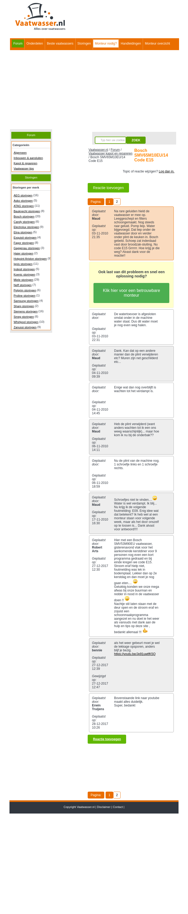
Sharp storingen (24, 306)
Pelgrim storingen (25, 290)
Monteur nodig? (106, 43)
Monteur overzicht (157, 43)
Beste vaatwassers (60, 43)
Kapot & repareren (25, 163)
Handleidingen (131, 43)
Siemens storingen (26, 311)
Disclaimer (103, 807)
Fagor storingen (24, 242)
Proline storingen (25, 295)
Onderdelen (34, 43)
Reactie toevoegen (108, 188)
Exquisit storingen (25, 237)
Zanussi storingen (25, 327)
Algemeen (20, 152)
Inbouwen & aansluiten (28, 158)
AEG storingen (23, 195)
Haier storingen (23, 253)
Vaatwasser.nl (98, 150)
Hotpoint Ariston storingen (30, 258)
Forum (18, 43)
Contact (118, 807)
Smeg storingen (24, 316)
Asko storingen (23, 200)
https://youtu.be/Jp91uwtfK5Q (134, 654)
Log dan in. (166, 171)
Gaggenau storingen (27, 248)
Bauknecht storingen (27, 211)
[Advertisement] (94, 90)
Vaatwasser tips (24, 168)
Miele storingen (23, 279)
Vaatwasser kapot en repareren (110, 153)
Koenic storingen (24, 274)
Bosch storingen (24, 216)
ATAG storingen (24, 206)
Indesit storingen (24, 269)
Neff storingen (23, 285)
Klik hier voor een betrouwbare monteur (131, 292)
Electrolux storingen (26, 227)
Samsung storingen (26, 300)
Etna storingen (23, 232)
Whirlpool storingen (26, 322)
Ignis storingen (23, 264)
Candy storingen (24, 221)
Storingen (84, 43)
